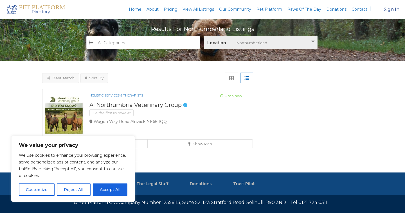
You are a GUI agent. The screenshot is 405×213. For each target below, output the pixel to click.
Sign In (391, 9)
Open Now (231, 96)
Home (135, 9)
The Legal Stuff (152, 183)
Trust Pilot (244, 183)
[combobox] (261, 42)
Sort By (94, 78)
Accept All (110, 189)
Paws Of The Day (304, 9)
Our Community (235, 9)
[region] (73, 169)
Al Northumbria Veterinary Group (138, 105)
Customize (37, 189)
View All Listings (198, 9)
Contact (359, 9)
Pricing (170, 9)
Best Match (61, 78)
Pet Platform (269, 9)
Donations (336, 9)
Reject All (73, 189)
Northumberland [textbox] (252, 43)
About (153, 9)
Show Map (200, 144)
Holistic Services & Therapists (116, 95)
